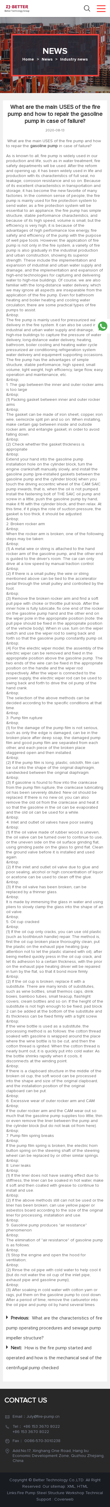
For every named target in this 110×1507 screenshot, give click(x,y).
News (47, 59)
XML (71, 1486)
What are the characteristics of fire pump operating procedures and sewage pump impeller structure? (54, 1328)
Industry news (74, 59)
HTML (82, 1486)
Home (28, 59)
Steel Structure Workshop (60, 1492)
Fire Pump (26, 1492)
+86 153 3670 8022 (41, 1426)
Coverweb (64, 1499)
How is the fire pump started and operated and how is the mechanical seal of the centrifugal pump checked (54, 1358)
